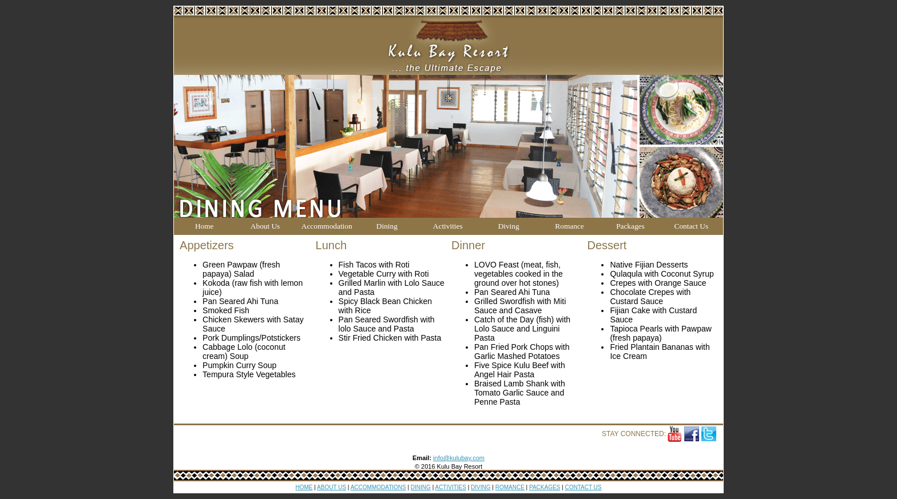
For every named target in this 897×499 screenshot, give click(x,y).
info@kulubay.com (459, 457)
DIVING (480, 487)
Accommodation (326, 226)
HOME (304, 487)
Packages (630, 226)
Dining (387, 226)
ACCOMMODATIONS (378, 487)
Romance (569, 226)
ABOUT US (331, 487)
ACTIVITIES (450, 487)
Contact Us (691, 226)
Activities (448, 226)
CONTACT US (583, 487)
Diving (508, 226)
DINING (421, 487)
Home (204, 226)
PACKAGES (544, 487)
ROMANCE (510, 487)
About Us (265, 226)
